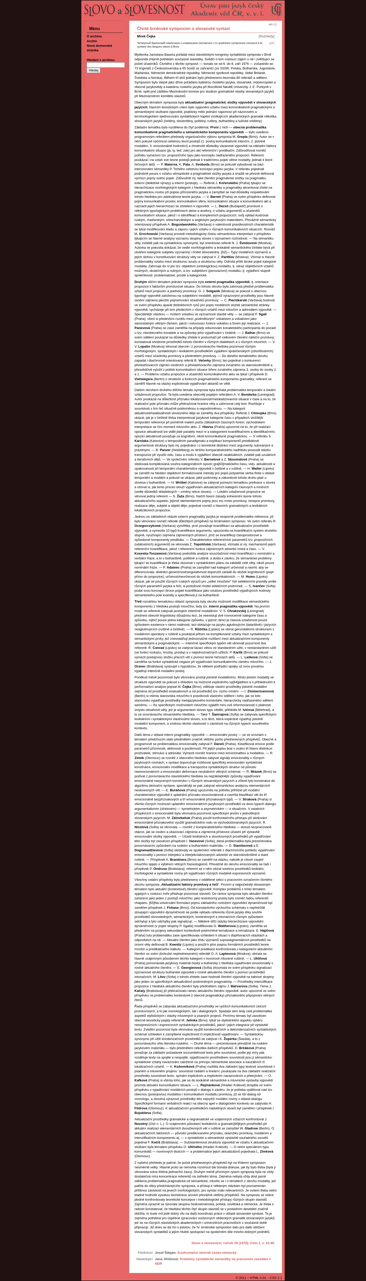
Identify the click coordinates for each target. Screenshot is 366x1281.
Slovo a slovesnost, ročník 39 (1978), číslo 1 (225, 1243)
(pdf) (271, 43)
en (270, 24)
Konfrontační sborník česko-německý (206, 1253)
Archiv (92, 41)
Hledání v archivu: (101, 60)
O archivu (94, 36)
